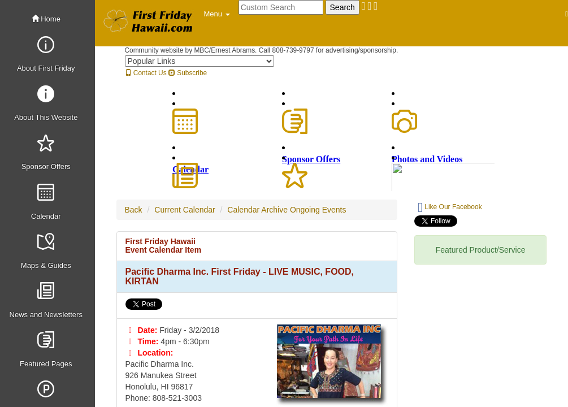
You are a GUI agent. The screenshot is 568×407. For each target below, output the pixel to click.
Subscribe (187, 73)
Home (46, 19)
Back (133, 209)
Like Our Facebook (450, 207)
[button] (217, 14)
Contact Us (146, 73)
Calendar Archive (257, 209)
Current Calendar (184, 209)
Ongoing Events (318, 209)
